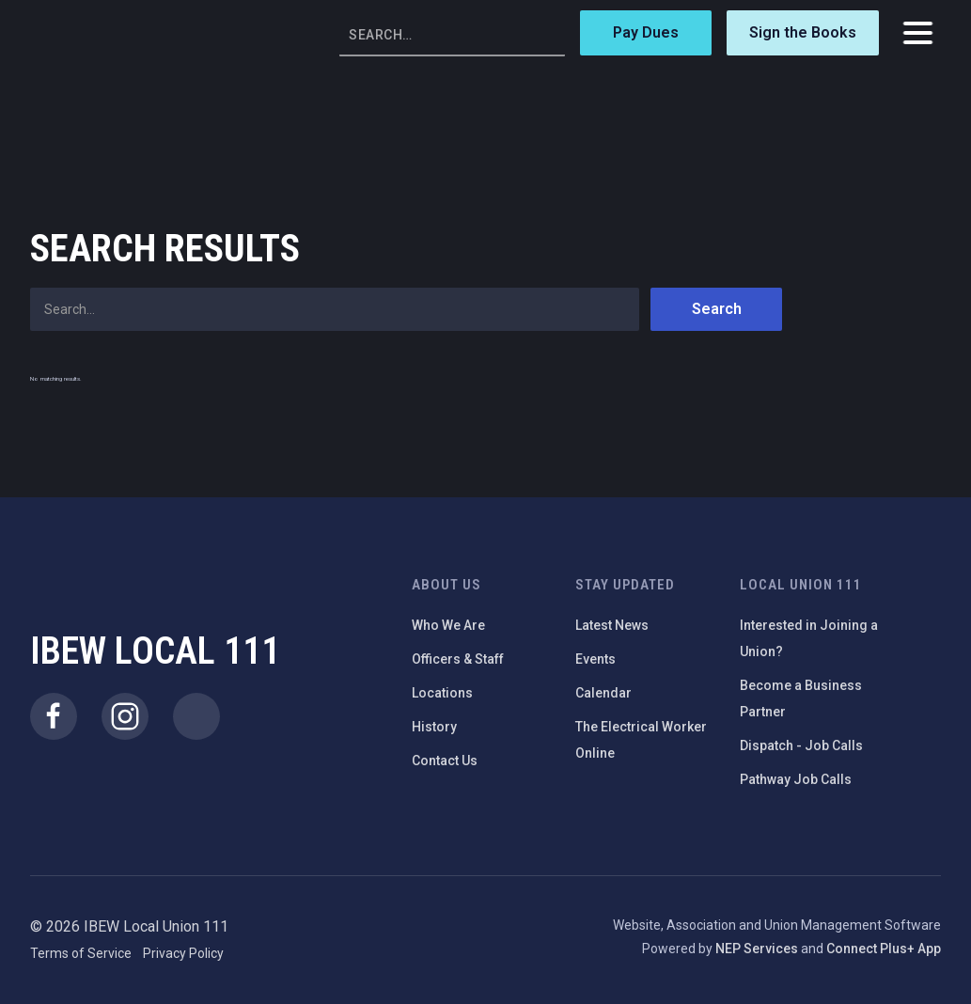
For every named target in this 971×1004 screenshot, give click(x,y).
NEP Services (756, 948)
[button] (917, 32)
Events (595, 659)
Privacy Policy (183, 953)
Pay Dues (646, 32)
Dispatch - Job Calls (801, 745)
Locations (442, 692)
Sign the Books (802, 32)
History (434, 726)
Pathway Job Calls (796, 779)
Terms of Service (81, 953)
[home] (96, 32)
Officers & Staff (458, 659)
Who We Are (448, 625)
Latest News (612, 625)
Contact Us (445, 760)
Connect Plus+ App (883, 948)
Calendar (603, 692)
